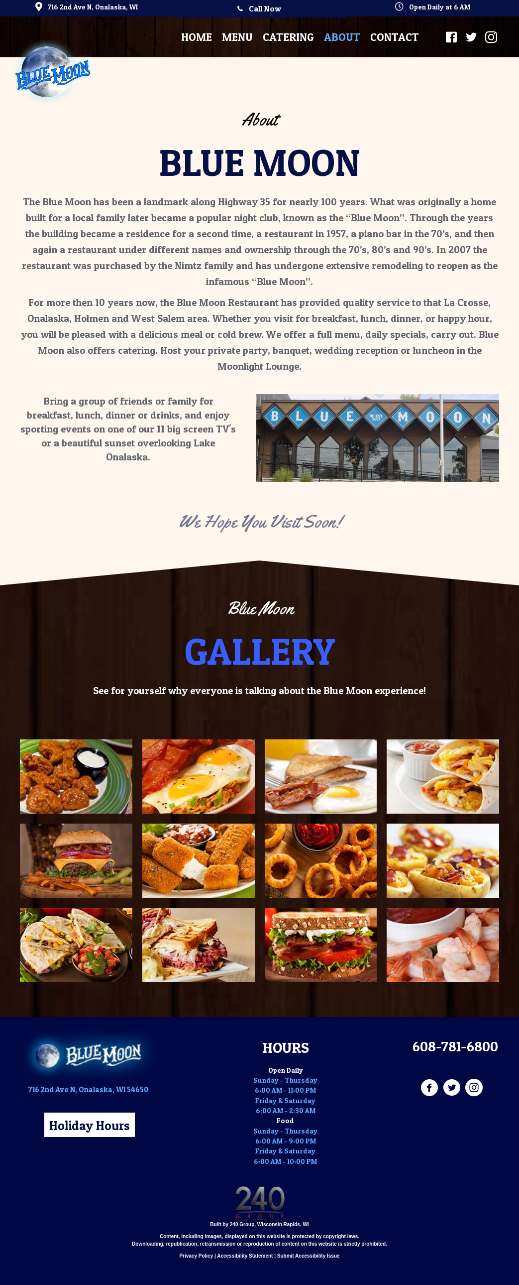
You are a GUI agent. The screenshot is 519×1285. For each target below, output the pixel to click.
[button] (259, 8)
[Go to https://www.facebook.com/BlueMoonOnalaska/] (429, 1088)
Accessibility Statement (245, 1256)
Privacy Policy (196, 1256)
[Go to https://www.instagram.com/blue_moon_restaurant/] (474, 1088)
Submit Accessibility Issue (308, 1256)
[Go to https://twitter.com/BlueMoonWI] (451, 1088)
